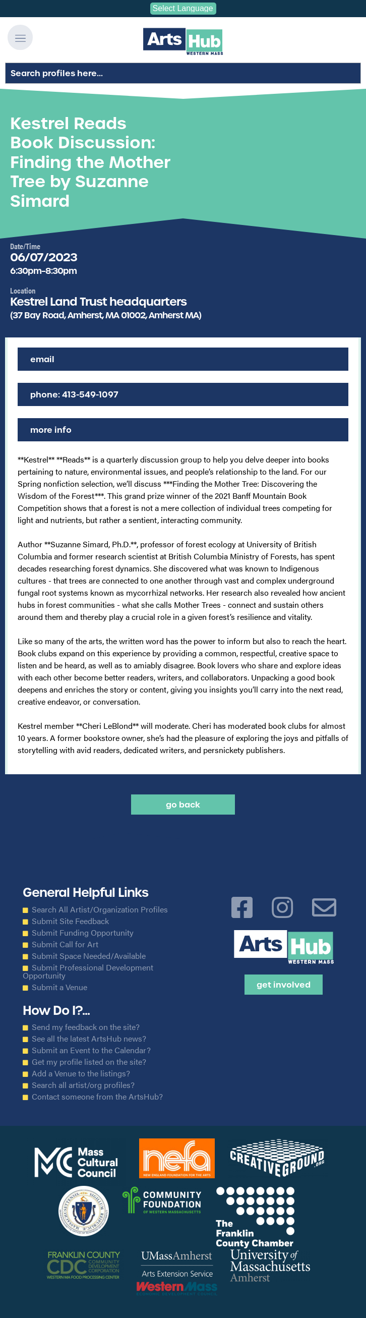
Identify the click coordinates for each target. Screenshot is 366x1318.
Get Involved (284, 984)
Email (42, 359)
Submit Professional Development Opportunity (88, 971)
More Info (51, 429)
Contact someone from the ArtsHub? (97, 1097)
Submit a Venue (59, 987)
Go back (183, 804)
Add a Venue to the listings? (81, 1073)
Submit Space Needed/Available (89, 956)
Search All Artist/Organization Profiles (100, 909)
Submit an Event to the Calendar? (91, 1050)
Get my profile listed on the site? (89, 1062)
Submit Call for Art (65, 944)
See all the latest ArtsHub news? (89, 1039)
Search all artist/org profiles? (83, 1085)
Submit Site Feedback (70, 921)
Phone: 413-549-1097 (74, 394)
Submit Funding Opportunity (83, 933)
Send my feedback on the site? (86, 1027)
